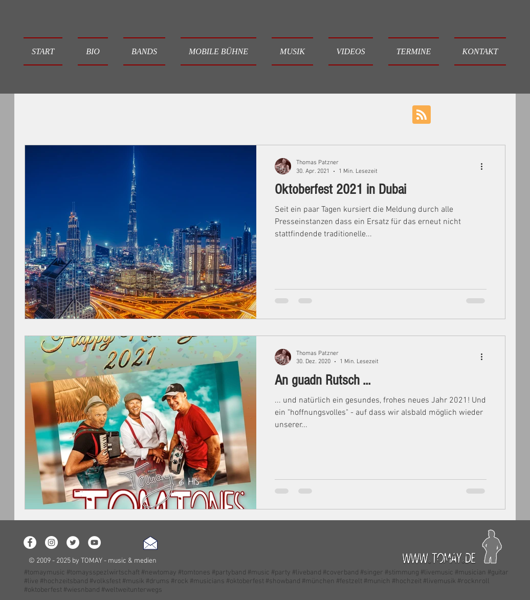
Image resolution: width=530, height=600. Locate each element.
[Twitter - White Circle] (73, 542)
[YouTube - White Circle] (94, 542)
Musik (222, 113)
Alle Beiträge (46, 113)
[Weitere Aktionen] (485, 166)
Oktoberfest (408, 113)
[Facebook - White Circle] (30, 542)
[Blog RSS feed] (421, 115)
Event (262, 113)
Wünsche (306, 113)
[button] (144, 51)
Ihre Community (165, 113)
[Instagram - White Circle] (51, 542)
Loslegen (104, 113)
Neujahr (355, 113)
